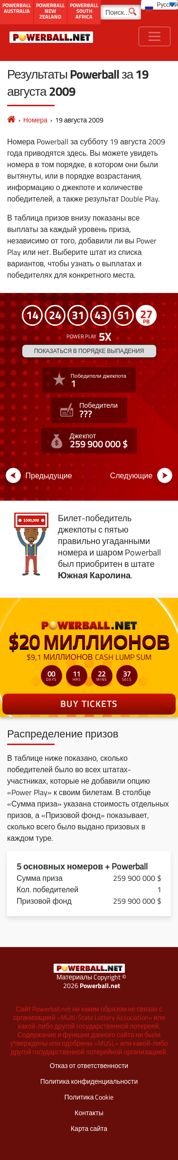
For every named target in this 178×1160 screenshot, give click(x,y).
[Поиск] (121, 12)
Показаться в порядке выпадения (89, 350)
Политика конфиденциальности (89, 1081)
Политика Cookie (89, 1097)
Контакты (89, 1113)
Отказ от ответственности (89, 1065)
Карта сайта (89, 1128)
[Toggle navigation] (154, 36)
